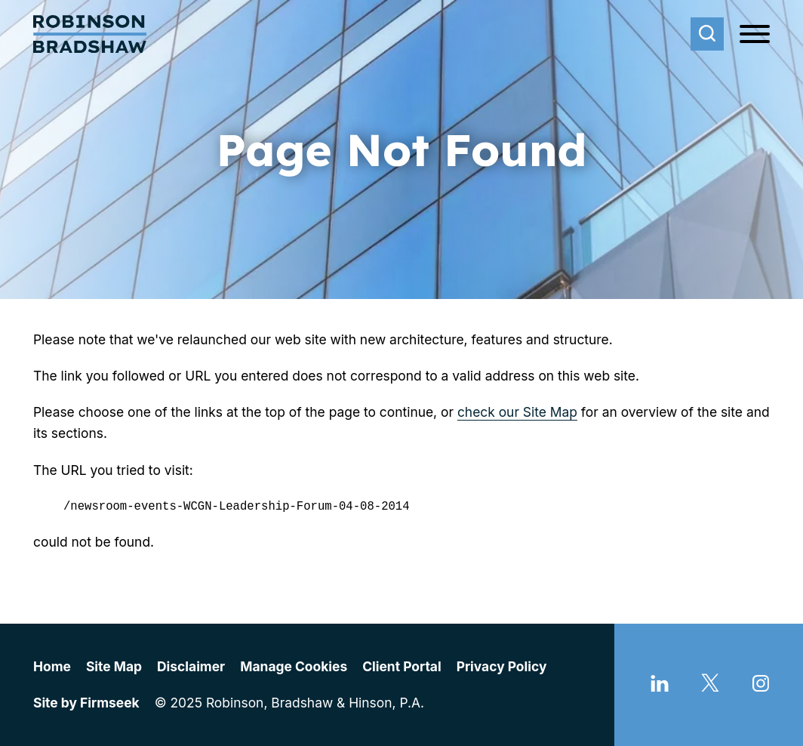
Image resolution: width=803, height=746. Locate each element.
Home (52, 666)
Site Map (114, 666)
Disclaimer (191, 666)
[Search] (707, 34)
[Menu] (755, 34)
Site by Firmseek (86, 703)
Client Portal (401, 666)
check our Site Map (517, 412)
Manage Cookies (293, 666)
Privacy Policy (502, 666)
